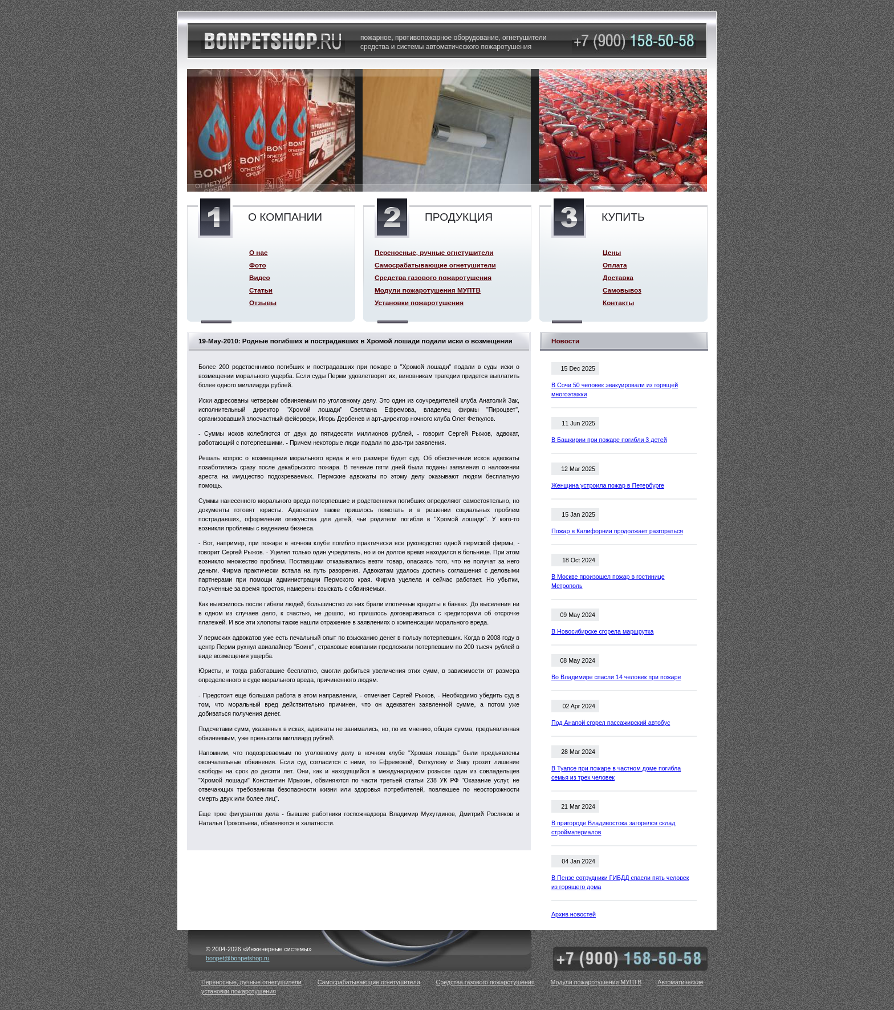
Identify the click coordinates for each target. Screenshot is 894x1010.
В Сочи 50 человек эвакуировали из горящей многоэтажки (614, 389)
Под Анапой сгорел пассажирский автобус (610, 722)
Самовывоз (622, 290)
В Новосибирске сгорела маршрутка (602, 631)
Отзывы (263, 302)
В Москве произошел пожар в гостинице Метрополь (608, 581)
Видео (259, 277)
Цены (612, 252)
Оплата (615, 265)
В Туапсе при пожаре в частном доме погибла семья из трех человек (616, 773)
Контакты (618, 302)
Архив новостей (573, 914)
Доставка (618, 277)
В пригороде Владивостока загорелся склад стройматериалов (613, 827)
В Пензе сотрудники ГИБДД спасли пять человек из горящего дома (620, 882)
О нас (258, 252)
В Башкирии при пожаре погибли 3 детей (609, 439)
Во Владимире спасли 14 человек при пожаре (616, 677)
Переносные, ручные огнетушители (434, 252)
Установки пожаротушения (419, 302)
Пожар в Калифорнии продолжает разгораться (617, 531)
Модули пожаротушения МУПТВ (428, 290)
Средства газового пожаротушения (433, 277)
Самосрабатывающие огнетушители (435, 265)
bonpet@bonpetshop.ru (238, 958)
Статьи (261, 290)
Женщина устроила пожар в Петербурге (607, 485)
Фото (257, 265)
